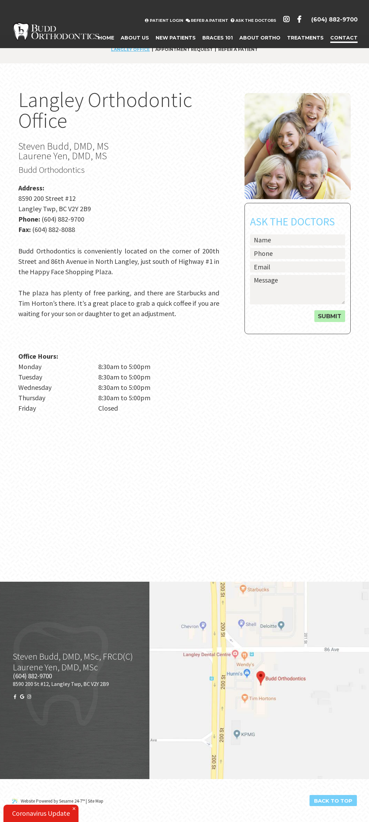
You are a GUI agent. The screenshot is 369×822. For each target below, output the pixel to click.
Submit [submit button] (329, 316)
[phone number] (297, 253)
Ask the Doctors (253, 8)
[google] (22, 697)
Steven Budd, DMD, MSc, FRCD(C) (73, 656)
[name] (297, 239)
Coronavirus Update (41, 813)
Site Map (95, 801)
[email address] (297, 266)
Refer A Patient (207, 8)
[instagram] (29, 697)
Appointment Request (184, 49)
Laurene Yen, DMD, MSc (55, 667)
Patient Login (164, 8)
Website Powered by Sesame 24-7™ (48, 801)
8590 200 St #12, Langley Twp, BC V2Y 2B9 (61, 683)
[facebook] (15, 697)
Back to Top (333, 800)
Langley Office (130, 49)
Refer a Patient (238, 49)
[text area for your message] (297, 289)
